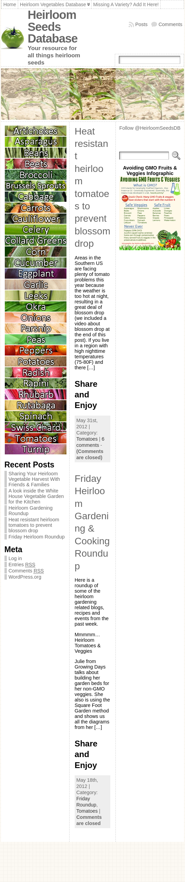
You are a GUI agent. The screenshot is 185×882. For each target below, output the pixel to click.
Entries (22, 565)
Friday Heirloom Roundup (37, 536)
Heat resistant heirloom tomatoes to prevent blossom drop (34, 525)
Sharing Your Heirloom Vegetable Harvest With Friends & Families (34, 479)
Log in (15, 558)
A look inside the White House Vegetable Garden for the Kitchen (36, 496)
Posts (141, 24)
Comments (171, 24)
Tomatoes (87, 439)
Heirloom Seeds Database (53, 26)
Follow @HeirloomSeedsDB (150, 128)
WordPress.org (25, 577)
